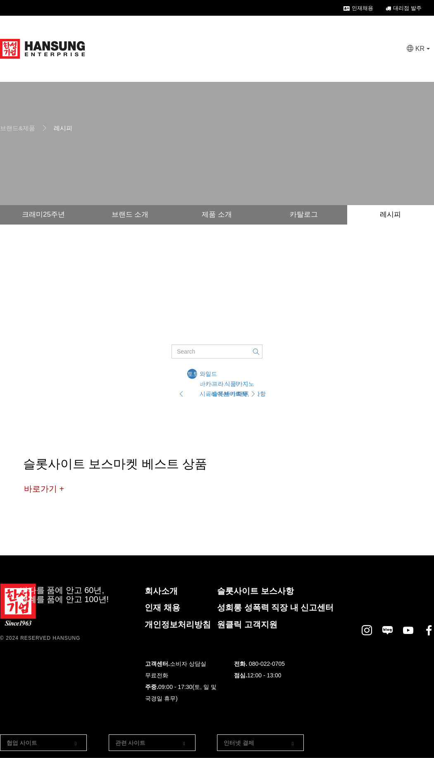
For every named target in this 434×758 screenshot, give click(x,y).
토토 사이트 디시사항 (192, 375)
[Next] (253, 394)
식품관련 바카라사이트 (229, 384)
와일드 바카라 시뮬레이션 (205, 375)
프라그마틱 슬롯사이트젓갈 (217, 384)
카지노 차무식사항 (242, 384)
